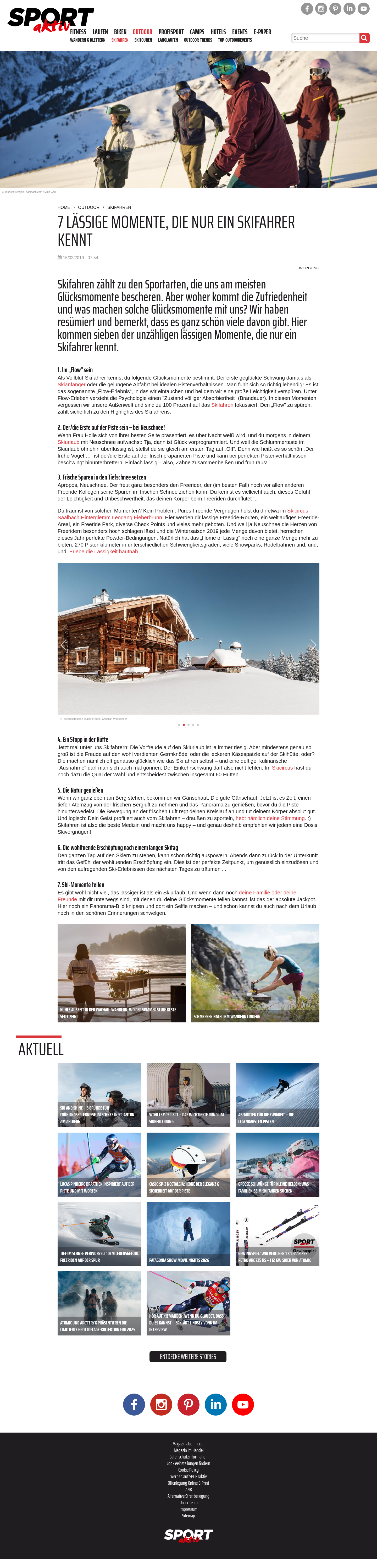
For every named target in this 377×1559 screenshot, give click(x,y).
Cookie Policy (188, 1470)
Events (240, 31)
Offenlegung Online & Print (188, 1483)
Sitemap (188, 1515)
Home (64, 207)
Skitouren (143, 39)
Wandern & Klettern (88, 39)
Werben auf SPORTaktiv (188, 1476)
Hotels (218, 31)
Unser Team (189, 1502)
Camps (197, 31)
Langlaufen (168, 39)
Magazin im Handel (188, 1450)
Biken (120, 31)
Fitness (78, 31)
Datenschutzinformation (188, 1456)
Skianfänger (72, 384)
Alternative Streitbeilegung (188, 1496)
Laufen (100, 31)
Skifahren (120, 39)
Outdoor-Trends (198, 39)
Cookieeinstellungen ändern (188, 1463)
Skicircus (282, 768)
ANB (188, 1489)
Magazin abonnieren (188, 1443)
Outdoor (142, 31)
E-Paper (262, 31)
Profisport (171, 31)
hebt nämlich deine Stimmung (270, 818)
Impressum (188, 1509)
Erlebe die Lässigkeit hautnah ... (106, 551)
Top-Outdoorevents (235, 39)
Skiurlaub (68, 442)
